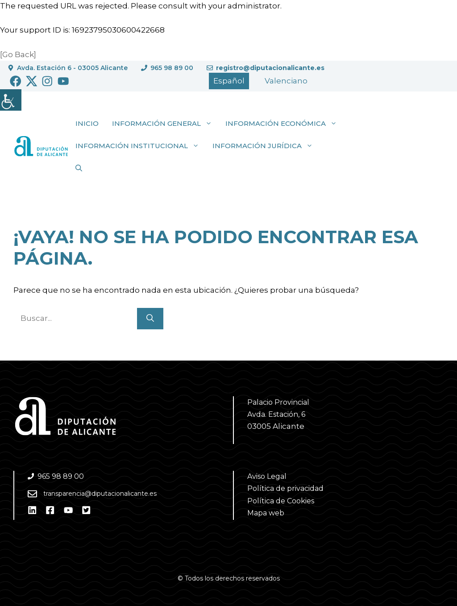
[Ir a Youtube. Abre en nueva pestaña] (63, 81)
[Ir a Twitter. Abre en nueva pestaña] (32, 81)
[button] (79, 168)
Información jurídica (266, 146)
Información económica (284, 123)
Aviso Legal (267, 476)
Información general (165, 123)
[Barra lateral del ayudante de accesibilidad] (10, 100)
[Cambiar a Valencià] (286, 81)
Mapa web (265, 513)
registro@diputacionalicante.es (270, 68)
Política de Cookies (280, 501)
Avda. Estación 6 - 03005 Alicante (72, 68)
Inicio (87, 123)
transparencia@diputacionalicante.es (100, 494)
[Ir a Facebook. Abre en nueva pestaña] (16, 81)
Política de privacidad (285, 488)
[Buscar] (150, 318)
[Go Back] (18, 54)
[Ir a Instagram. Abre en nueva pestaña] (47, 81)
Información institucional (140, 146)
